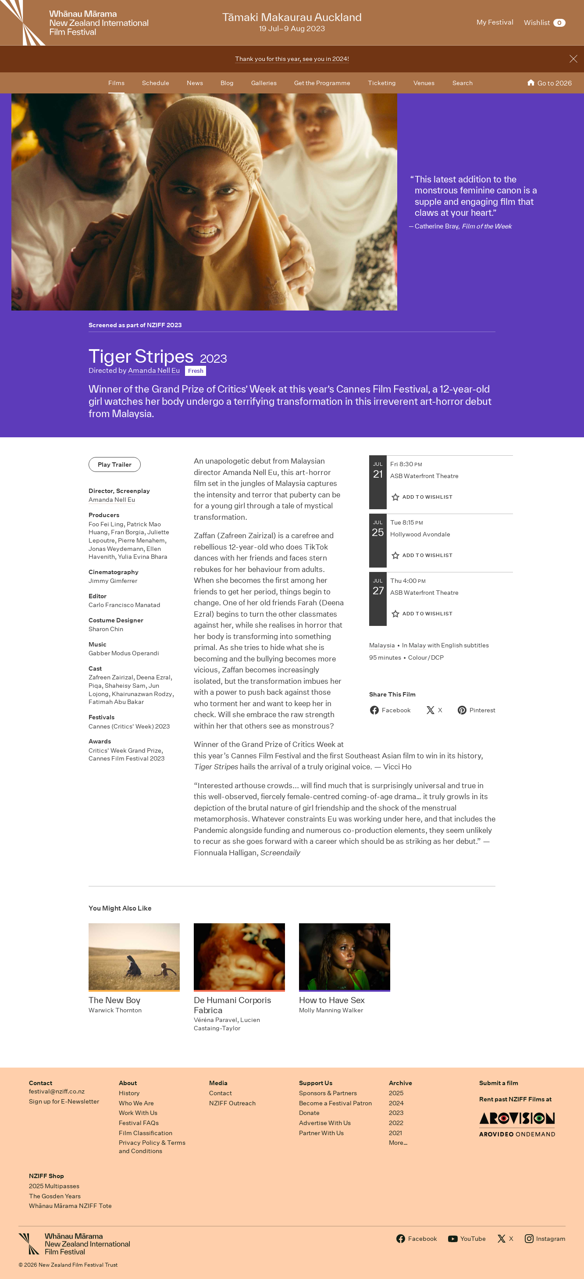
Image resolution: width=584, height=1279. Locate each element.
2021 (395, 1133)
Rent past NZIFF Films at (515, 1099)
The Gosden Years (55, 1196)
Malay (417, 645)
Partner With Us (321, 1133)
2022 (396, 1123)
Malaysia (382, 645)
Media (218, 1083)
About (128, 1083)
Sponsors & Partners (328, 1093)
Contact (40, 1083)
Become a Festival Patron (335, 1103)
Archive (400, 1083)
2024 (396, 1103)
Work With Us (138, 1113)
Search (462, 83)
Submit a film (498, 1083)
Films (116, 83)
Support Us (315, 1083)
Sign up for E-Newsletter (64, 1101)
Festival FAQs (139, 1123)
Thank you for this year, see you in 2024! (292, 59)
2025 (396, 1093)
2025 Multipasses (54, 1186)
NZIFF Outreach (232, 1103)
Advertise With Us (325, 1123)
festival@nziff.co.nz (57, 1091)
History (129, 1093)
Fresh (195, 371)
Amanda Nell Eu (154, 370)
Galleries (264, 83)
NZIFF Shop (46, 1176)
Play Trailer (115, 464)
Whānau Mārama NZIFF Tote (70, 1206)
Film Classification (145, 1133)
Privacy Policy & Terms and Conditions (152, 1147)
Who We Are (136, 1103)
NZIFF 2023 (164, 325)
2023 (396, 1113)
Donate (309, 1113)
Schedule (155, 83)
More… (398, 1143)
